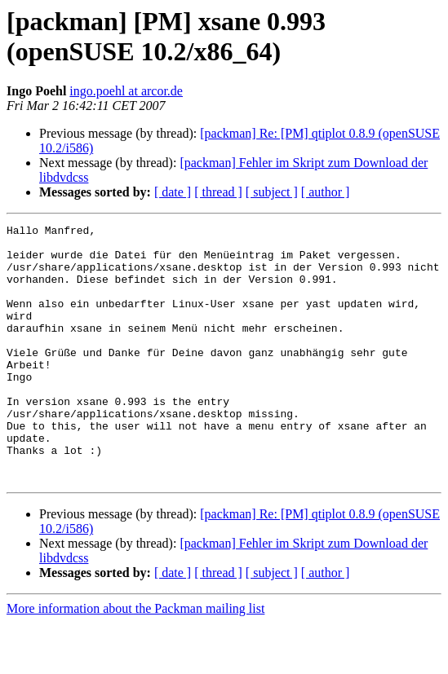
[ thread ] (218, 192)
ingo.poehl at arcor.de (126, 91)
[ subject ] (272, 192)
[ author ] (325, 192)
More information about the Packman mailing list (135, 660)
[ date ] (172, 192)
